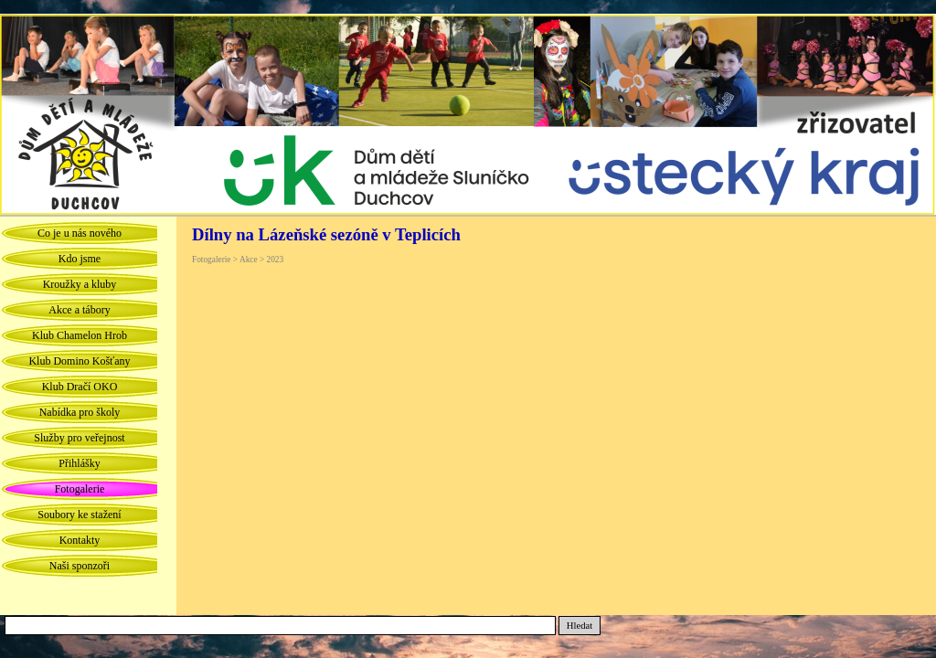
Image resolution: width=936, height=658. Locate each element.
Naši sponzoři (79, 565)
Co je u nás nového (79, 233)
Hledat (579, 626)
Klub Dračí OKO (80, 386)
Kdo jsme (79, 258)
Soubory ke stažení (79, 514)
